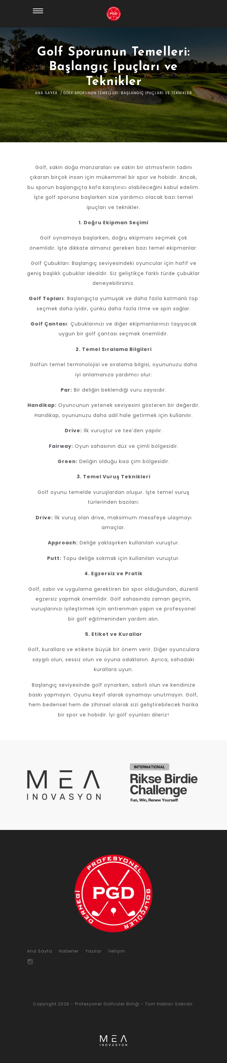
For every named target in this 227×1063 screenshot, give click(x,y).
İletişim (116, 951)
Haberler (69, 951)
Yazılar (93, 951)
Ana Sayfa (46, 93)
